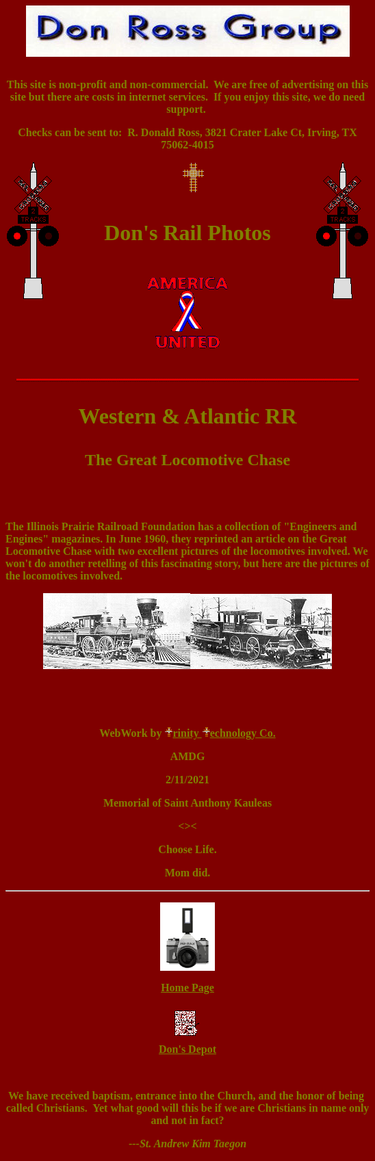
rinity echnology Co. (219, 733)
